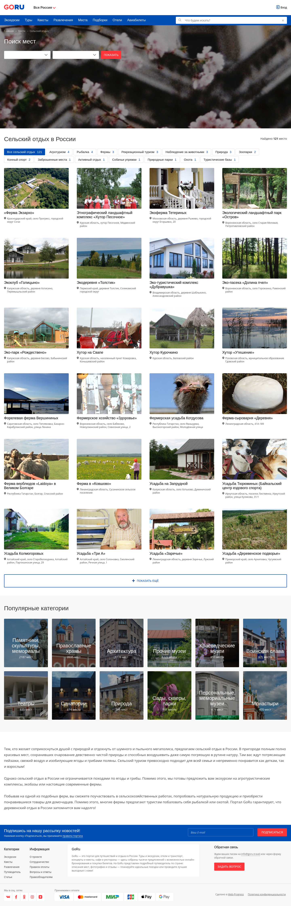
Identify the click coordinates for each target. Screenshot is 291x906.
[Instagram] (32, 897)
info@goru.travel (250, 854)
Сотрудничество (39, 862)
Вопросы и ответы (40, 872)
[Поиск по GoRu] (231, 20)
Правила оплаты (39, 867)
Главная (9, 31)
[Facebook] (16, 897)
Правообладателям (41, 877)
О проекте (36, 857)
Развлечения (63, 20)
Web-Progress (236, 894)
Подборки (100, 20)
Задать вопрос (229, 866)
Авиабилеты (136, 20)
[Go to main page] (14, 7)
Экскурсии (11, 20)
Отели (117, 20)
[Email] (220, 832)
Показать (111, 55)
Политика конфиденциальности (267, 894)
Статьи (8, 877)
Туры (28, 20)
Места (83, 20)
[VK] (8, 897)
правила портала (72, 836)
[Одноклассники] (24, 897)
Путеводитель (12, 872)
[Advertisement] (145, 89)
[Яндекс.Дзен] (40, 897)
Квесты (43, 20)
